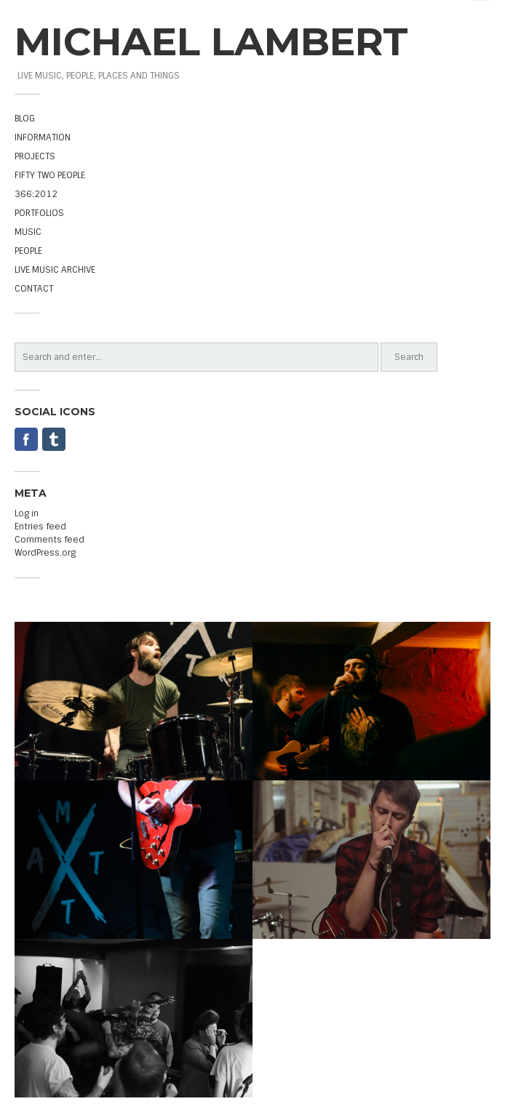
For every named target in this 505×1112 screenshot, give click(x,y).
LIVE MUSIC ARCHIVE (55, 270)
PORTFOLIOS (39, 213)
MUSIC (28, 232)
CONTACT (34, 289)
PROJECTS (35, 156)
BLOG (25, 118)
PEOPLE (28, 251)
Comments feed (49, 539)
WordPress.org (45, 553)
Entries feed (40, 526)
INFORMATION (43, 137)
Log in (27, 513)
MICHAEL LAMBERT (211, 41)
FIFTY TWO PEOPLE (50, 175)
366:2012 (36, 194)
